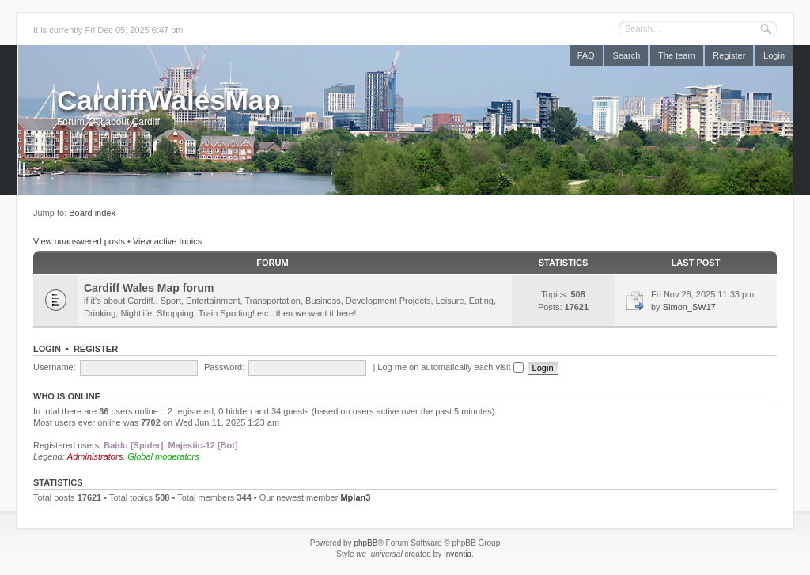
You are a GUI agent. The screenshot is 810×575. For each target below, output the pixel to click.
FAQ (586, 55)
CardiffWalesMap (169, 100)
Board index (92, 213)
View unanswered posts (79, 241)
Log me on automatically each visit (450, 367)
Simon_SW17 (689, 307)
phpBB (365, 543)
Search (626, 55)
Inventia (457, 554)
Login (774, 55)
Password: (224, 367)
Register (729, 55)
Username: (54, 367)
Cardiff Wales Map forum (149, 288)
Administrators (95, 456)
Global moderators (163, 456)
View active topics (167, 241)
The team (676, 55)
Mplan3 (355, 497)
